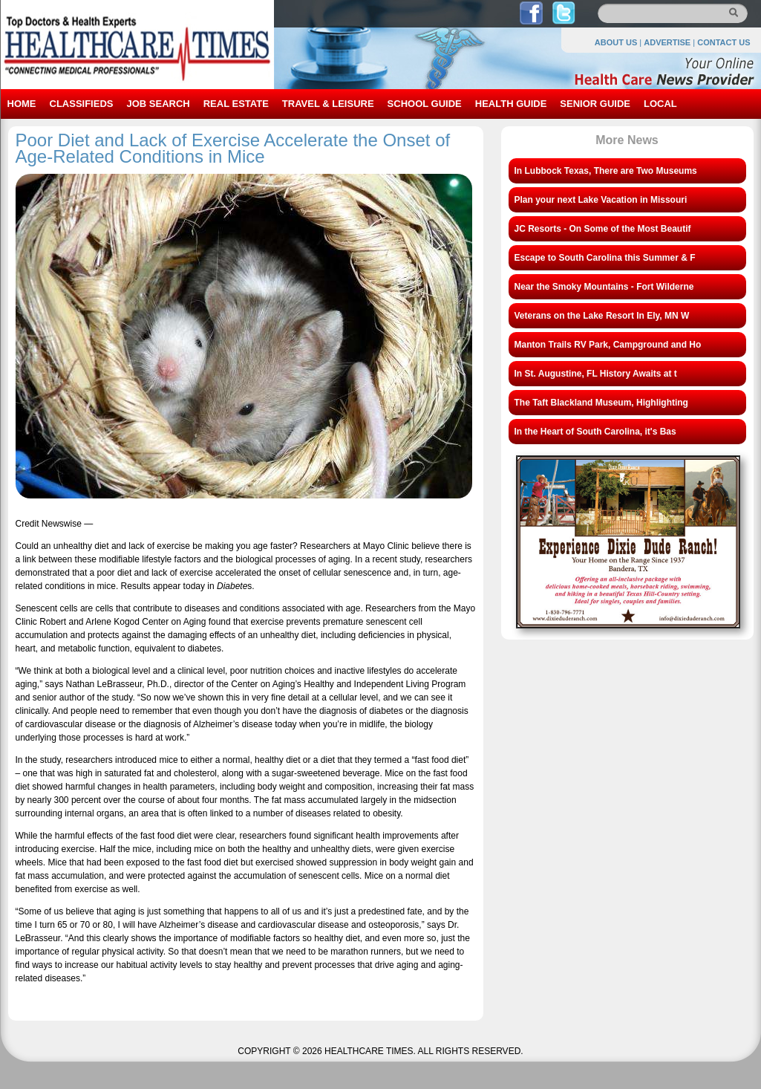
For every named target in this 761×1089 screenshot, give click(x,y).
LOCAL (660, 103)
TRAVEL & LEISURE (328, 103)
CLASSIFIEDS (82, 103)
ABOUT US (616, 42)
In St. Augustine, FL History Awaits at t (596, 373)
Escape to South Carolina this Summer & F (605, 258)
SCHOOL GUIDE (425, 103)
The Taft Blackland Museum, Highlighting (601, 402)
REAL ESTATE (236, 103)
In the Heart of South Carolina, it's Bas (595, 431)
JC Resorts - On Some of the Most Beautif (603, 229)
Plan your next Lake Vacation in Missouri (601, 200)
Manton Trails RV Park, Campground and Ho (608, 344)
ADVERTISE (667, 42)
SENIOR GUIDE (595, 103)
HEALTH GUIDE (511, 103)
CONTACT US (723, 42)
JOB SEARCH (157, 103)
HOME (21, 103)
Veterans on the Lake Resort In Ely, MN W (602, 316)
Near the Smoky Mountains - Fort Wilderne (604, 287)
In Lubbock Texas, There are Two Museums (606, 171)
